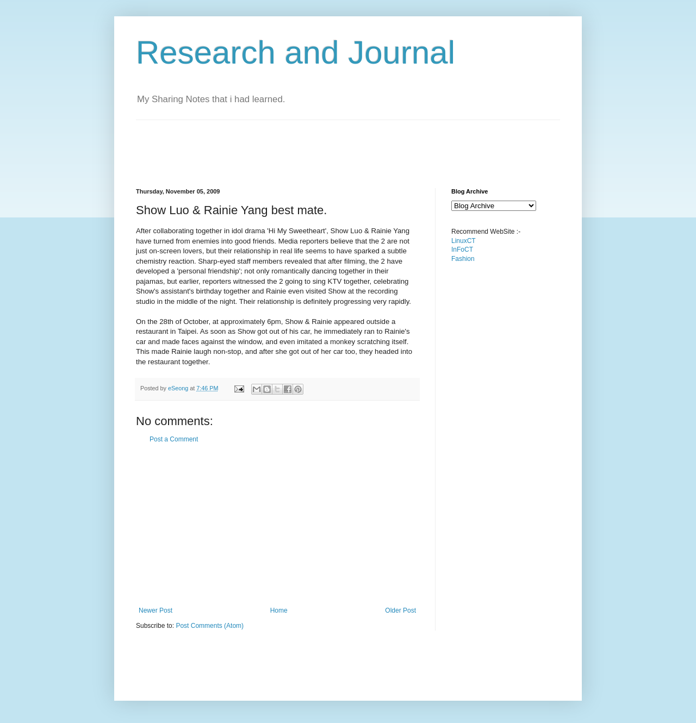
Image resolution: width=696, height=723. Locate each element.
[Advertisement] (334, 144)
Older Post (400, 610)
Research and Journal (295, 52)
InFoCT (462, 249)
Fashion (463, 259)
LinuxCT (463, 241)
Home (279, 610)
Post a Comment (174, 439)
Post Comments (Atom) (210, 625)
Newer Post (155, 610)
